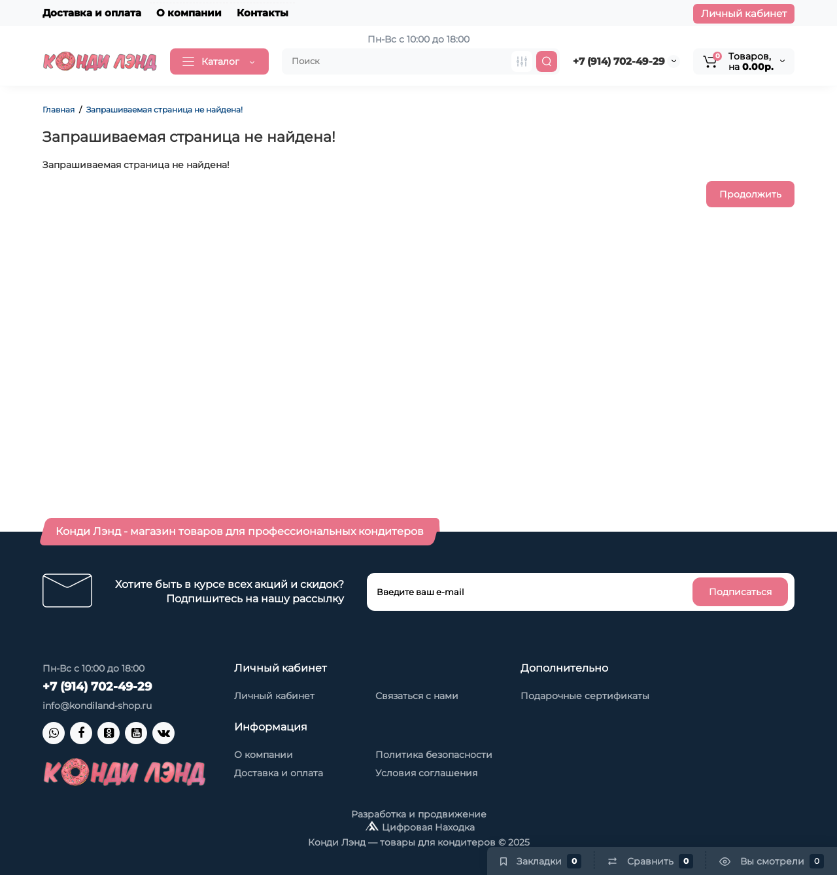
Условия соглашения (426, 773)
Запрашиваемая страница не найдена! (164, 109)
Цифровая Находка (428, 827)
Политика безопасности (433, 755)
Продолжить (750, 194)
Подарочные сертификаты (585, 696)
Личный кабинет (744, 13)
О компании (189, 13)
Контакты (262, 13)
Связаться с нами (416, 696)
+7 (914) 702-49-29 (619, 61)
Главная (59, 109)
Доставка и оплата (92, 13)
